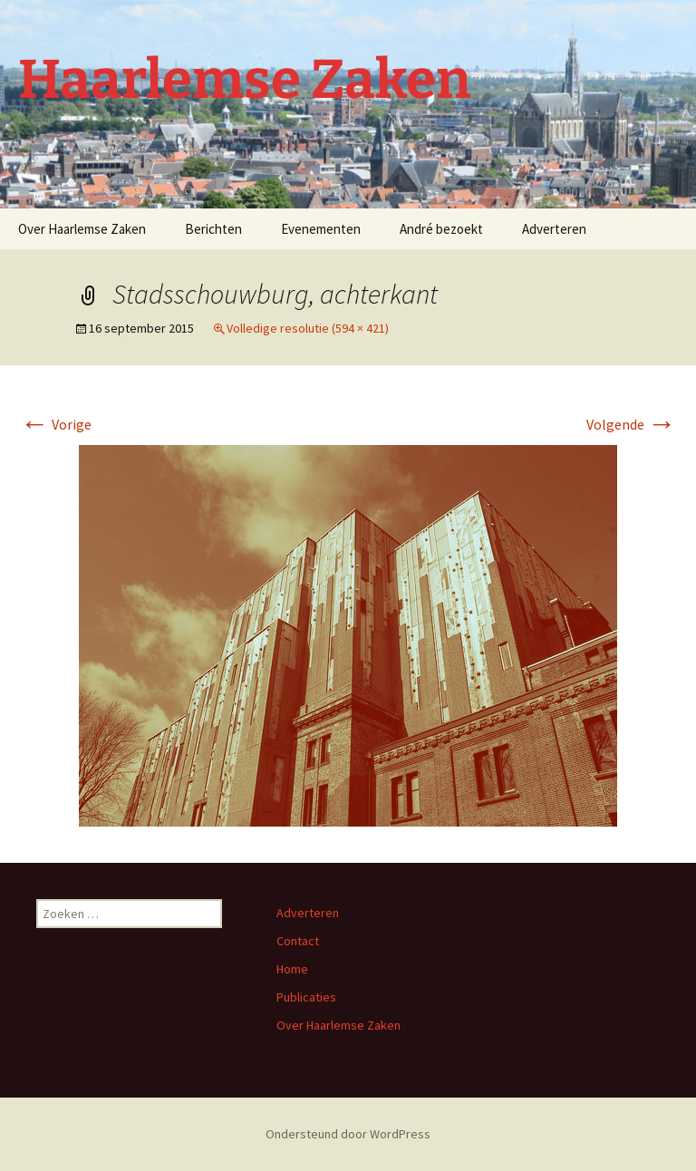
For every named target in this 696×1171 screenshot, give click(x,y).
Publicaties (306, 997)
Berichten (213, 228)
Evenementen (321, 228)
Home (292, 969)
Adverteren (554, 228)
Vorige (56, 424)
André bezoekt (441, 228)
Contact (297, 941)
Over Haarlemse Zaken (82, 228)
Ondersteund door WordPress (348, 1134)
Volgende (631, 424)
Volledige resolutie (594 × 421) (308, 328)
